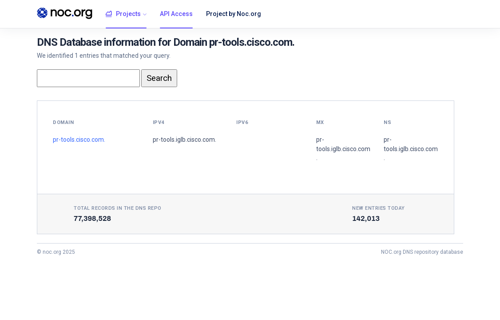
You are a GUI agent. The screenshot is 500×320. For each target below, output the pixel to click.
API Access (176, 13)
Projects (123, 14)
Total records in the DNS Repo (118, 208)
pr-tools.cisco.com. (79, 139)
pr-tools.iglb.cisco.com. (184, 139)
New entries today (378, 208)
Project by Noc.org (233, 13)
